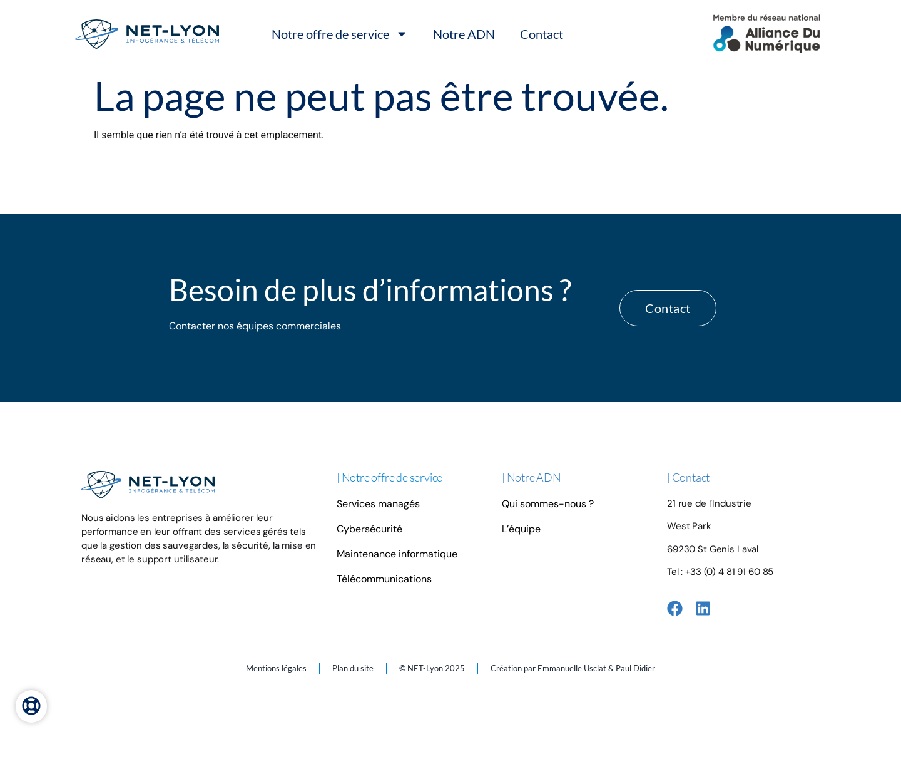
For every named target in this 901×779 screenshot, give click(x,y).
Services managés (378, 503)
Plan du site (353, 668)
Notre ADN (464, 33)
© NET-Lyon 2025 (432, 668)
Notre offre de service (340, 33)
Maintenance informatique (397, 553)
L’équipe (521, 528)
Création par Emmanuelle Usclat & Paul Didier (573, 668)
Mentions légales (276, 668)
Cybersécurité (369, 528)
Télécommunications (384, 579)
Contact (541, 33)
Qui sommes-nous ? (548, 503)
